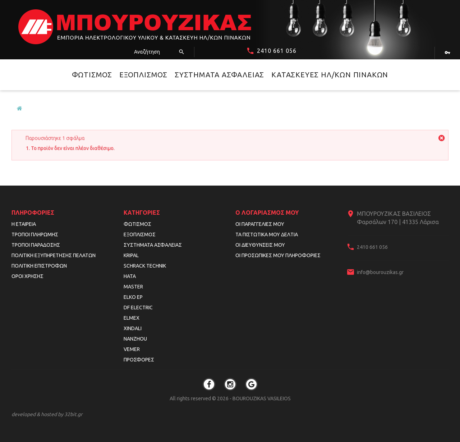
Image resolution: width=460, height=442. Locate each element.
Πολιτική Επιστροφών (39, 266)
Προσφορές (139, 360)
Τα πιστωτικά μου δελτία (266, 234)
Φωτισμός (92, 74)
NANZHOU (135, 339)
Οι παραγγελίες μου (259, 224)
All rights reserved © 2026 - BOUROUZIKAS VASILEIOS (230, 398)
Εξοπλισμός (143, 74)
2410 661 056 (276, 50)
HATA (130, 276)
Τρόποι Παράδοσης (36, 245)
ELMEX (131, 318)
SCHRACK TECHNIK (145, 266)
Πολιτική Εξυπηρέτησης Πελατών (54, 255)
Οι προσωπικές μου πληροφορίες (278, 255)
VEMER (132, 349)
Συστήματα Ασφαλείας (219, 74)
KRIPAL (131, 255)
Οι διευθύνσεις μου (260, 245)
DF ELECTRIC (138, 307)
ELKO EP (133, 297)
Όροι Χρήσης (27, 276)
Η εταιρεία (24, 224)
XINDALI (133, 328)
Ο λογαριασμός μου (267, 212)
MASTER (133, 287)
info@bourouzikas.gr (380, 272)
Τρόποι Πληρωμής (35, 234)
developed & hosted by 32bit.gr (47, 414)
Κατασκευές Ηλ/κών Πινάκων (329, 74)
